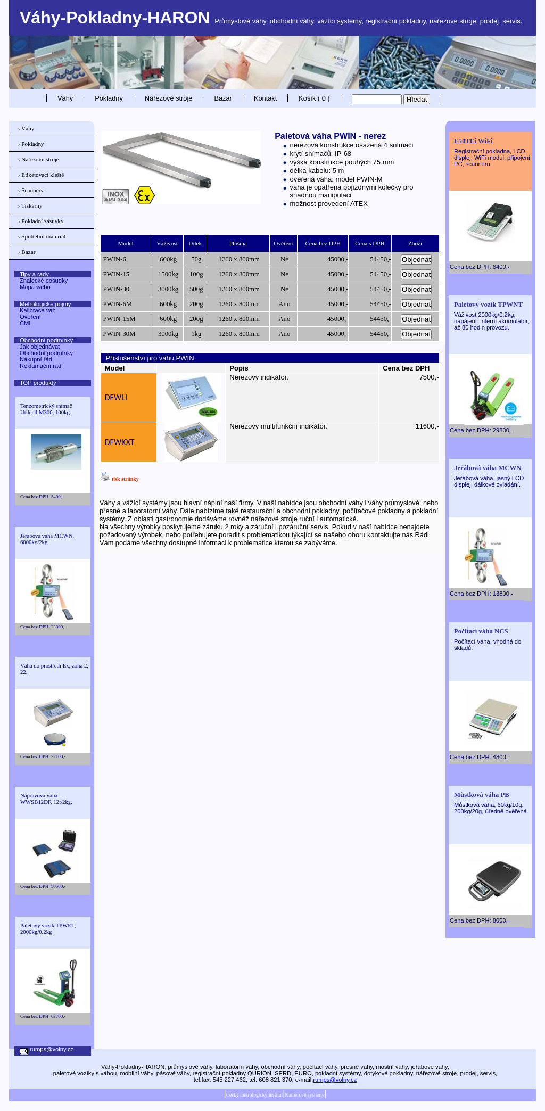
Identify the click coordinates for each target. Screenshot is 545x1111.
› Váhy (26, 128)
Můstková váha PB (481, 795)
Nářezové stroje (169, 98)
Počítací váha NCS (481, 631)
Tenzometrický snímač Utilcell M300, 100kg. (46, 408)
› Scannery (31, 190)
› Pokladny (31, 144)
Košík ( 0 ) (314, 98)
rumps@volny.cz (335, 1079)
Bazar (223, 98)
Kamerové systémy (304, 1095)
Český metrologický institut (254, 1095)
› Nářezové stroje (38, 159)
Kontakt (265, 98)
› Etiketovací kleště (41, 174)
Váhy (65, 98)
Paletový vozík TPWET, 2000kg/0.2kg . (48, 928)
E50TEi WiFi (473, 141)
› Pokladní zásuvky (41, 221)
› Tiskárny (30, 205)
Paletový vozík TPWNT (488, 304)
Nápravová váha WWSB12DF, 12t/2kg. (46, 798)
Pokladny (109, 98)
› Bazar (27, 252)
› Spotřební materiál (41, 236)
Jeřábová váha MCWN (488, 468)
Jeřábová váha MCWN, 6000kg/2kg (47, 538)
